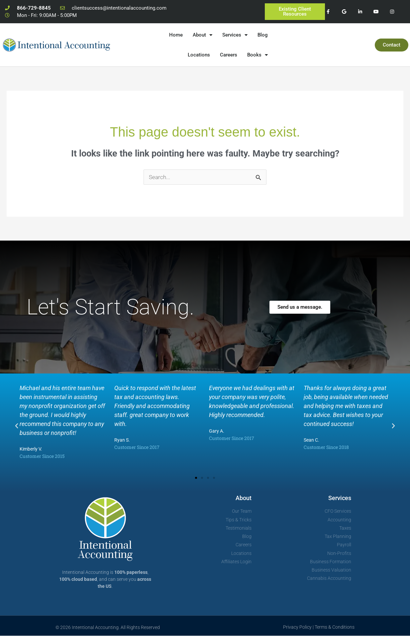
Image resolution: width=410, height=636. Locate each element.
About (244, 498)
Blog (262, 35)
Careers (228, 55)
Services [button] (235, 35)
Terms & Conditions (335, 627)
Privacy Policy (297, 627)
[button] (16, 426)
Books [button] (257, 55)
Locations (199, 55)
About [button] (202, 35)
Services (339, 498)
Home (176, 35)
